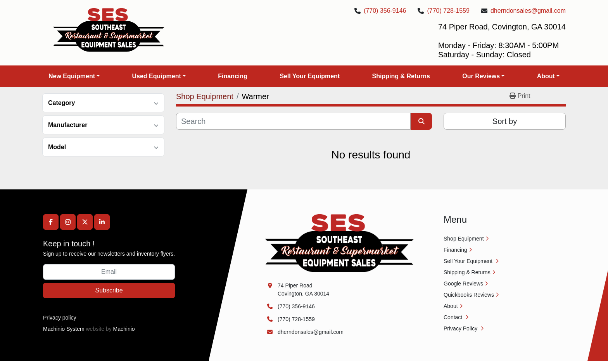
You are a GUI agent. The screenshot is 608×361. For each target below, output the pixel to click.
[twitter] (85, 222)
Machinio (124, 329)
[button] (74, 76)
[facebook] (51, 222)
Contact (454, 317)
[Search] (293, 121)
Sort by (504, 121)
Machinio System (64, 329)
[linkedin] (102, 222)
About (546, 76)
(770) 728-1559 (448, 10)
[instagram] (68, 222)
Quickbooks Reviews (469, 295)
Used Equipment (156, 76)
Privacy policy (59, 318)
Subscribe (109, 290)
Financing (232, 76)
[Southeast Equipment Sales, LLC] (339, 243)
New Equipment (71, 76)
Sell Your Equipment (310, 76)
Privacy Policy (461, 328)
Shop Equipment (464, 239)
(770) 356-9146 (385, 10)
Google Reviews (463, 283)
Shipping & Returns (401, 76)
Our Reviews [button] (481, 76)
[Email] (109, 272)
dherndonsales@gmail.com (528, 10)
